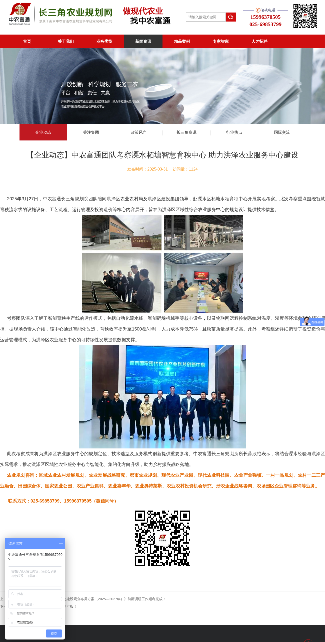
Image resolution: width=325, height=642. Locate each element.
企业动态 (43, 132)
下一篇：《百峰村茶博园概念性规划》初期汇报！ (38, 606)
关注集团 (91, 132)
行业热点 (234, 132)
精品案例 (182, 41)
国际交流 (282, 132)
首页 (27, 41)
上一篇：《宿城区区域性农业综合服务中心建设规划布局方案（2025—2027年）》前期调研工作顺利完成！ (83, 599)
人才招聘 (260, 41)
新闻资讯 (143, 41)
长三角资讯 (186, 132)
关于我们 (66, 41)
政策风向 (139, 132)
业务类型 (104, 41)
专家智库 (221, 41)
